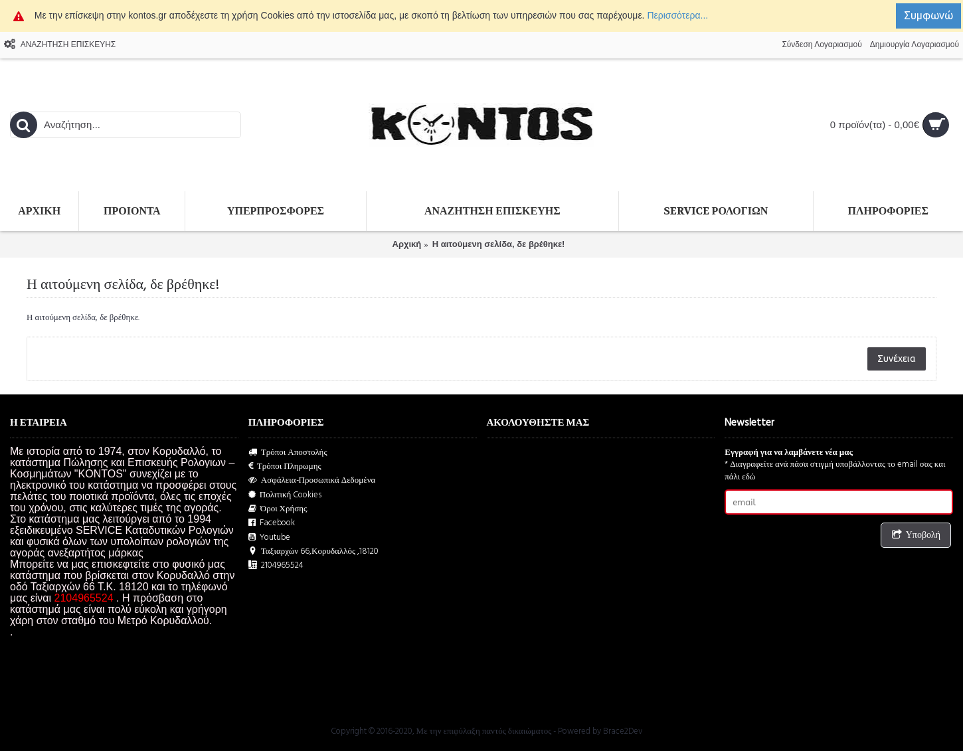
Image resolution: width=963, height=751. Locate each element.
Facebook (271, 523)
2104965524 (276, 565)
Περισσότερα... (677, 15)
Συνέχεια (896, 358)
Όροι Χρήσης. (278, 509)
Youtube (269, 537)
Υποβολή (915, 535)
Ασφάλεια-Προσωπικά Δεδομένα (312, 480)
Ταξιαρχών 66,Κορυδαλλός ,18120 (313, 551)
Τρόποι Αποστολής (287, 452)
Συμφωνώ (928, 15)
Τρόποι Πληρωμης (284, 466)
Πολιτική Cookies (285, 495)
